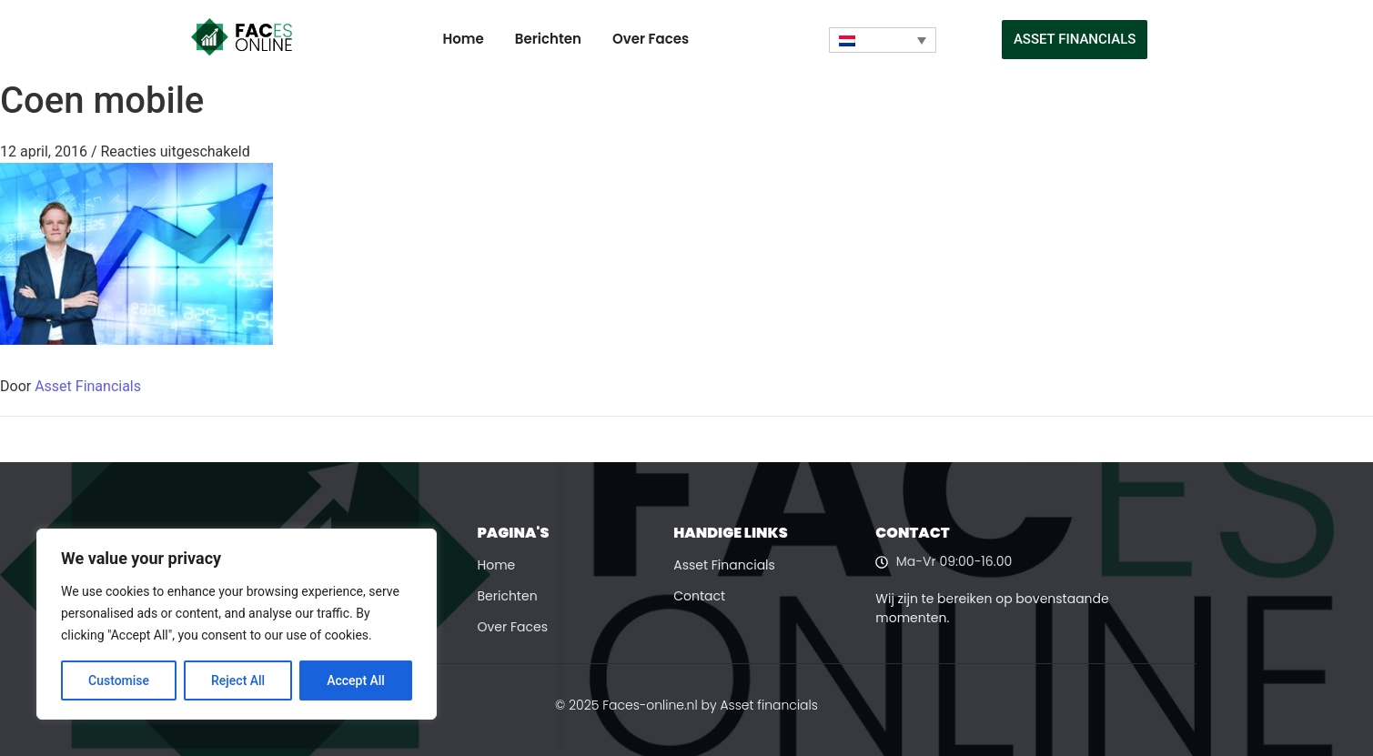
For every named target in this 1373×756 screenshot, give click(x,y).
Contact (699, 596)
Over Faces (650, 38)
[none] (882, 40)
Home (463, 38)
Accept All (356, 680)
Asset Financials (88, 386)
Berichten (548, 38)
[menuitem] (882, 40)
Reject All (238, 680)
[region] (236, 624)
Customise (118, 680)
